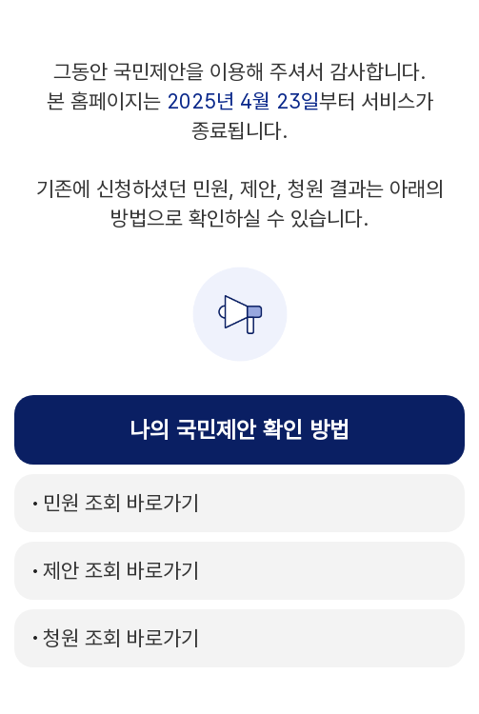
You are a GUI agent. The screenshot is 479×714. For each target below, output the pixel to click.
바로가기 (121, 502)
